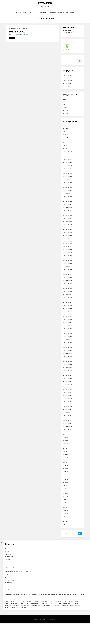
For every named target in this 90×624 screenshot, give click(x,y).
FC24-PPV (65, 443)
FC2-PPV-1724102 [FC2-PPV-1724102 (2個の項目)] (63, 599)
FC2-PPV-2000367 (67, 339)
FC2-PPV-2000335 (67, 249)
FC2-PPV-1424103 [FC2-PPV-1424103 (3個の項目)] (31, 597)
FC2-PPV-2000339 (67, 261)
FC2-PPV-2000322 (67, 213)
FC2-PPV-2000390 (67, 404)
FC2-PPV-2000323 (67, 216)
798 (5, 548)
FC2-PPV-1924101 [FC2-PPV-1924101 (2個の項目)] (20, 603)
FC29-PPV (65, 457)
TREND (60, 12)
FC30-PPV (65, 466)
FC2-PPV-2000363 (67, 328)
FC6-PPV (65, 516)
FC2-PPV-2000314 (67, 190)
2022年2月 (65, 102)
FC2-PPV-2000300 (67, 151)
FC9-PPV (65, 525)
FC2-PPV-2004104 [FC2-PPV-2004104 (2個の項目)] (32, 606)
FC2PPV (65, 460)
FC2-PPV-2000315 (67, 193)
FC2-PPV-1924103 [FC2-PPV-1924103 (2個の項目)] (42, 603)
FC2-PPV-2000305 (67, 165)
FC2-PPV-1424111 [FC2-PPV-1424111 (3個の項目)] (20, 599)
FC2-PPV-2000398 (67, 426)
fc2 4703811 (7, 551)
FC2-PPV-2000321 (67, 210)
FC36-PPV (65, 474)
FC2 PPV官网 (8, 574)
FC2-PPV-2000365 (67, 334)
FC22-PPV (65, 438)
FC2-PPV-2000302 (67, 157)
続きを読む (12, 38)
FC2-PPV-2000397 (67, 423)
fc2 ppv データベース (9, 554)
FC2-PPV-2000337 (67, 255)
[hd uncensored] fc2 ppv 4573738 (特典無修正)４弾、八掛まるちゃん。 (21, 572)
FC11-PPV (65, 129)
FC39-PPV (65, 482)
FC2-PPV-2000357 (67, 311)
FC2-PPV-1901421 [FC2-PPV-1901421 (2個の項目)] (31, 601)
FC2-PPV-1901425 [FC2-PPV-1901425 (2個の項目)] (74, 601)
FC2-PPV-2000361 (67, 83)
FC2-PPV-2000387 (67, 395)
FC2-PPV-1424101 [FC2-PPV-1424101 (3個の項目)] (10, 597)
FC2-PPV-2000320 (67, 207)
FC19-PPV (65, 146)
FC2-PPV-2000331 (67, 238)
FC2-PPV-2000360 (67, 320)
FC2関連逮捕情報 (52, 12)
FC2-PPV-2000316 (67, 196)
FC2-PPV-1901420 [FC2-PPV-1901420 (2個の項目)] (20, 601)
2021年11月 (65, 110)
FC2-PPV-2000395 (67, 81)
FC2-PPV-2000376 (67, 365)
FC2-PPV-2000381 (67, 379)
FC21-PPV (65, 435)
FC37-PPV (65, 477)
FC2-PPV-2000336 (67, 252)
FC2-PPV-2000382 (67, 381)
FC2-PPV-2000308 (67, 174)
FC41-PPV (65, 491)
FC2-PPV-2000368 (67, 342)
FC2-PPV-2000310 (67, 179)
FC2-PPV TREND (67, 30)
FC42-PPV (65, 494)
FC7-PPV (65, 519)
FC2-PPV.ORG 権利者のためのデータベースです (25, 12)
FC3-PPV (65, 463)
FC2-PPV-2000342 (67, 269)
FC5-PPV (65, 508)
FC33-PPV (65, 468)
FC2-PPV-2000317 (67, 199)
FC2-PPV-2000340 (67, 263)
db (5, 577)
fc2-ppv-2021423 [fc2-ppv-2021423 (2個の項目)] (76, 606)
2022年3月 (65, 99)
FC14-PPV (65, 137)
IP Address (42, 12)
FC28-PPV (65, 454)
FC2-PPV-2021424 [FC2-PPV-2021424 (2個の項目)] (10, 608)
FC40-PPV (65, 488)
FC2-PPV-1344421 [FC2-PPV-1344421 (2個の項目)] (26, 595)
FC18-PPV (65, 143)
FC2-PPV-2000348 (67, 286)
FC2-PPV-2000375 (67, 362)
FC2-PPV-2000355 (67, 306)
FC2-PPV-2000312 (67, 185)
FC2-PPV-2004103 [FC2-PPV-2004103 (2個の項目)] (21, 606)
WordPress (55, 620)
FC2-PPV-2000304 (67, 162)
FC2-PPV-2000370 (67, 348)
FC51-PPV (65, 513)
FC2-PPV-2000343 (67, 272)
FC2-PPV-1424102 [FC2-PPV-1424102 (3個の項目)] (20, 597)
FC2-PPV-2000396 (67, 421)
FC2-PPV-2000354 (67, 303)
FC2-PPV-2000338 (67, 258)
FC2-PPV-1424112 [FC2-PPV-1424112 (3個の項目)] (31, 599)
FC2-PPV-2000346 (67, 280)
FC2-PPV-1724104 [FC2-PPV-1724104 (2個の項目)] (10, 601)
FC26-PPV (65, 449)
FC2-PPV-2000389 (67, 401)
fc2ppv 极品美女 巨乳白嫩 (10, 580)
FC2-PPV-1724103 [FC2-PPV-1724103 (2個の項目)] (73, 599)
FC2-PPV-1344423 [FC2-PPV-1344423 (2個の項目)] (48, 595)
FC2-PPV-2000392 (67, 78)
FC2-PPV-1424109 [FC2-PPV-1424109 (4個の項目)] (75, 597)
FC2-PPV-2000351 (67, 294)
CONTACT (73, 12)
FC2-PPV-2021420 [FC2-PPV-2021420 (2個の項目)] (43, 606)
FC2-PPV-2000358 (67, 314)
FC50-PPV (65, 511)
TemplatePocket (44, 620)
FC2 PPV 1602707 (9, 557)
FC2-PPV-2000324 (67, 219)
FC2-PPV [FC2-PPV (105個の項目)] (7, 595)
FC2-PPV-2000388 (67, 398)
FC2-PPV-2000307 (67, 171)
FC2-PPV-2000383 (67, 384)
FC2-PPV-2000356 (67, 308)
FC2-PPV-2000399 (67, 429)
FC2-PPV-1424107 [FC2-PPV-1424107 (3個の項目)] (64, 597)
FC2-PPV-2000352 (67, 297)
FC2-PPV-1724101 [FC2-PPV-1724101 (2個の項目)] (52, 599)
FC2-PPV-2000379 (67, 373)
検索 (64, 58)
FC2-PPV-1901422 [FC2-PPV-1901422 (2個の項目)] (42, 601)
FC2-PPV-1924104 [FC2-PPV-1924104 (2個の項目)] (53, 603)
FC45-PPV (65, 502)
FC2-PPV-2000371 (67, 351)
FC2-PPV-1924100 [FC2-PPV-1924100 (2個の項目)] (10, 603)
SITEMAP (66, 12)
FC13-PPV (65, 134)
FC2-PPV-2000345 (23, 29)
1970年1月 (65, 113)
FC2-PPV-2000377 (67, 367)
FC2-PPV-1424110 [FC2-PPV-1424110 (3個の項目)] (10, 599)
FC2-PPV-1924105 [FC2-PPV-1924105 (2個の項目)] (64, 603)
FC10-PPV (65, 126)
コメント (28, 35)
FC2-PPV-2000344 (67, 275)
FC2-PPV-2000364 (67, 331)
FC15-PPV (65, 140)
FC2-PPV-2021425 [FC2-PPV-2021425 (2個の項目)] (21, 608)
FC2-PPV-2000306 (67, 168)
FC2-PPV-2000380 (67, 376)
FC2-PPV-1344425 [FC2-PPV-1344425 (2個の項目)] (70, 595)
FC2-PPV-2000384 (67, 387)
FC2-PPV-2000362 (67, 325)
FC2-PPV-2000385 (67, 390)
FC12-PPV (65, 132)
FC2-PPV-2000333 (67, 244)
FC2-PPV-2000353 (67, 300)
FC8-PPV (65, 522)
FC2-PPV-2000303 (67, 160)
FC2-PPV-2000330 (67, 75)
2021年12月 (65, 107)
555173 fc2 (7, 560)
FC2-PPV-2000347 (67, 283)
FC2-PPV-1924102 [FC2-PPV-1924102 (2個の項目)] (31, 603)
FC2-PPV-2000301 (67, 154)
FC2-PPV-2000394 (67, 415)
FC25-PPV (65, 446)
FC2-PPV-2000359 (67, 317)
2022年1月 (65, 105)
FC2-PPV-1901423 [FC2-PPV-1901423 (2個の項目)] (53, 601)
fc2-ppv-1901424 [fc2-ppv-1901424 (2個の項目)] (63, 601)
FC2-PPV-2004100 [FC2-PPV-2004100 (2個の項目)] (75, 603)
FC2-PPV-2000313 (67, 188)
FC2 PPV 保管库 (8, 583)
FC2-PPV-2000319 (67, 205)
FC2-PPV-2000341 (67, 266)
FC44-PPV (65, 499)
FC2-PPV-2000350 (67, 292)
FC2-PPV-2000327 (67, 227)
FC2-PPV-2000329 (67, 86)
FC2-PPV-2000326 (67, 224)
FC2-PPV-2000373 (67, 356)
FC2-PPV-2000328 (67, 230)
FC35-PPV (65, 471)
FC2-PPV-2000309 (67, 176)
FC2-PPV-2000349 (67, 289)
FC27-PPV (65, 452)
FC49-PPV (65, 505)
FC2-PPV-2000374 (67, 359)
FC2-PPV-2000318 (67, 202)
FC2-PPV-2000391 (67, 407)
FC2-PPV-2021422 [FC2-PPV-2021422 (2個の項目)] (65, 606)
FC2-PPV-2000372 (67, 353)
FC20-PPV (65, 432)
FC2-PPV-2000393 (67, 412)
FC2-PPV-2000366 (67, 336)
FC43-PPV (65, 496)
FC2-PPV (44, 3)
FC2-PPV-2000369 (67, 345)
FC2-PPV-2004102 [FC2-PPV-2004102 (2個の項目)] (10, 606)
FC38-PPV (65, 480)
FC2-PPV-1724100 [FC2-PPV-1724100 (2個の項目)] (41, 599)
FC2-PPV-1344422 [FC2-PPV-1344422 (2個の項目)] (37, 595)
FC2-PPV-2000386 (67, 393)
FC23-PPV (65, 440)
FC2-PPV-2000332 (67, 241)
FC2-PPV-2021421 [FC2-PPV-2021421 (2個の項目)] (54, 606)
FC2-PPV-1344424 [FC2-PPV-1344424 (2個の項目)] (59, 595)
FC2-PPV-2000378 (67, 370)
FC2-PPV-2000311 (67, 182)
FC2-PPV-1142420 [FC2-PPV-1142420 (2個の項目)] (15, 595)
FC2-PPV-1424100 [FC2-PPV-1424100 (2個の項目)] (81, 595)
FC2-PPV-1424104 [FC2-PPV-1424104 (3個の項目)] (42, 597)
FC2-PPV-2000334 (67, 247)
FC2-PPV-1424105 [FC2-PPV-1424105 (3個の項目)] (53, 597)
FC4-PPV (65, 485)
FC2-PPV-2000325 (67, 221)
